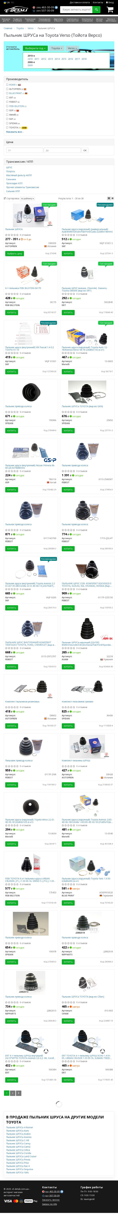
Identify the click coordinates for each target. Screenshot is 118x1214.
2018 (84, 58)
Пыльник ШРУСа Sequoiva (19, 1170)
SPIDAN (13, 123)
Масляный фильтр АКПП (19, 175)
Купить (68, 253)
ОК (85, 150)
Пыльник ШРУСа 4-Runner (19, 1128)
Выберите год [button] (35, 48)
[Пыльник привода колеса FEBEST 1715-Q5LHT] (87, 510)
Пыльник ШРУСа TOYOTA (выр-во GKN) (82, 406)
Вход (110, 2)
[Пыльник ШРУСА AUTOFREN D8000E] (31, 215)
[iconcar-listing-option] (112, 198)
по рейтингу (27, 198)
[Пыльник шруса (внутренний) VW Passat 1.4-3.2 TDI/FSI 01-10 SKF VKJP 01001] (30, 333)
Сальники (11, 179)
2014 (57, 58)
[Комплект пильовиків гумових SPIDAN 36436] (87, 688)
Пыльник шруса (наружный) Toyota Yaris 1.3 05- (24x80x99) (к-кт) (86, 880)
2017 (77, 58)
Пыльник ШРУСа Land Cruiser (21, 1157)
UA (7, 2)
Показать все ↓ (15, 131)
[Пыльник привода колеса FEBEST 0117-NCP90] (31, 510)
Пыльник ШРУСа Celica (18, 1151)
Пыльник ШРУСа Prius (17, 1163)
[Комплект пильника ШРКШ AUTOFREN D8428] (87, 747)
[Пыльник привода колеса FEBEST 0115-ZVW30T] (87, 451)
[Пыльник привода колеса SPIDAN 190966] (31, 392)
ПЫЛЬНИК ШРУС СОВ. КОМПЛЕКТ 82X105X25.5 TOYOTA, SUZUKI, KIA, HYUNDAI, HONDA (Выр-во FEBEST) (86, 585)
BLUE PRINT (18, 93)
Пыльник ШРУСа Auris (17, 1131)
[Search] (96, 9)
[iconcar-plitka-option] (109, 198)
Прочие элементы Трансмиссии (22, 187)
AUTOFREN (16, 88)
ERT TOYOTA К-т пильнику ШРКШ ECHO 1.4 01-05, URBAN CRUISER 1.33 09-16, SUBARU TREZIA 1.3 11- (86, 1058)
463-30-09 (44, 7)
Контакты (98, 2)
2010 (30, 58)
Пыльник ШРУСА (14, 229)
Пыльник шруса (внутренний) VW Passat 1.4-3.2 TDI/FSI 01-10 (29, 348)
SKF (11, 118)
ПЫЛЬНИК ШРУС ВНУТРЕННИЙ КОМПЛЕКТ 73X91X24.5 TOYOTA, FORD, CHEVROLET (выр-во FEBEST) (30, 644)
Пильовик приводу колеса (19, 761)
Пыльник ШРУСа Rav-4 (18, 1167)
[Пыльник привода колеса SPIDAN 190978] (31, 924)
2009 (30, 65)
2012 (43, 58)
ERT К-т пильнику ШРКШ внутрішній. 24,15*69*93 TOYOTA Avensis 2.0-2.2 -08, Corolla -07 (30, 1058)
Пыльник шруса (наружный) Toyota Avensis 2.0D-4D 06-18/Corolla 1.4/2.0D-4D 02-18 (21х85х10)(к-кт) (87, 821)
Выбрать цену (14, 253)
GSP (12, 110)
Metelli (12, 114)
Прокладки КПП (14, 183)
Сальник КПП (13, 191)
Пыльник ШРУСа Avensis (18, 1138)
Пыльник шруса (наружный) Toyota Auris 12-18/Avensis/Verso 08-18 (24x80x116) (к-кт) (84, 348)
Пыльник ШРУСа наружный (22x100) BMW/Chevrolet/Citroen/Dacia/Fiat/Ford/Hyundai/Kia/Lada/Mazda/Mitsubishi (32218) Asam (87, 644)
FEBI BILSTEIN (17, 106)
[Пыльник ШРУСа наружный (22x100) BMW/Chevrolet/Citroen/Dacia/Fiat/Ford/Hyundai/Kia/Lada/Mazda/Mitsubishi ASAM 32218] (87, 628)
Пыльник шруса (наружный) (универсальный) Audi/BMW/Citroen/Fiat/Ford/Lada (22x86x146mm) (87, 230)
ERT (11, 97)
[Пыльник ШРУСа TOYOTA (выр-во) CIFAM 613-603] (87, 983)
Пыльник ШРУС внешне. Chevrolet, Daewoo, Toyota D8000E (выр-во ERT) (84, 289)
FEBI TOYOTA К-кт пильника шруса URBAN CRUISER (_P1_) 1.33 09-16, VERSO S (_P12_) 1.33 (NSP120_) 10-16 (29, 880)
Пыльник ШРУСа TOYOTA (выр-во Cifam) (83, 998)
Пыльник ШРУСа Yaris (17, 1173)
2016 (70, 58)
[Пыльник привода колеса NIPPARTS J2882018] (87, 924)
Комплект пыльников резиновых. (22, 702)
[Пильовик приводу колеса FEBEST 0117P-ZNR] (31, 747)
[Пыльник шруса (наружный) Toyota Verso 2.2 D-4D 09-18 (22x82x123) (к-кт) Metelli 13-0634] (30, 806)
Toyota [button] (56, 48)
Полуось (10, 171)
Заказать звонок (51, 1200)
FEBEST (13, 101)
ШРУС (9, 167)
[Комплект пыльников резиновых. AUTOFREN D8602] (31, 688)
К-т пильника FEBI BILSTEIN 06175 (23, 288)
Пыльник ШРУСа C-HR (17, 1141)
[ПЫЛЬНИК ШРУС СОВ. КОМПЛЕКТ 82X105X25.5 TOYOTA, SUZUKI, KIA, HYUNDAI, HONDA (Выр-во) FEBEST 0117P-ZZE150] (87, 569)
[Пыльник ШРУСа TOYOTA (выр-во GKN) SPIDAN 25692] (87, 392)
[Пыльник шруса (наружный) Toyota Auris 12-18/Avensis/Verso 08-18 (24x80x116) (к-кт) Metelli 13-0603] (87, 333)
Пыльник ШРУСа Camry (18, 1144)
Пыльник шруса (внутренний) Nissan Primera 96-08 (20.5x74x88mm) (30, 466)
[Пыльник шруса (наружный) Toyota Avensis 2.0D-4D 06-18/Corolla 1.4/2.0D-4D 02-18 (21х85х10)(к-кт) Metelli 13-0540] (87, 806)
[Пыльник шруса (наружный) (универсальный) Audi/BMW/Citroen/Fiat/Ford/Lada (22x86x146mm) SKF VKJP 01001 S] (87, 215)
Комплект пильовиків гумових (77, 702)
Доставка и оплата (80, 2)
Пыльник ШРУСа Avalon (18, 1134)
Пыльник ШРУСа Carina (18, 1147)
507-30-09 (43, 10)
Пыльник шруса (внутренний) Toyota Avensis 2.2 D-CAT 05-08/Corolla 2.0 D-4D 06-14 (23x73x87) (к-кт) (30, 585)
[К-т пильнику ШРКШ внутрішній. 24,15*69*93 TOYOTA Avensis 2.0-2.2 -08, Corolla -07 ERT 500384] (31, 1042)
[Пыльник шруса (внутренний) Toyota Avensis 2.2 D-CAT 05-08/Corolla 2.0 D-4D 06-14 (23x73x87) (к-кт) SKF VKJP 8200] (31, 569)
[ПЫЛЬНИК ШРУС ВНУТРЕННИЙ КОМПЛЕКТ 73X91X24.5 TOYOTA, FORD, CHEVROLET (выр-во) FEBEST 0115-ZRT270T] (31, 628)
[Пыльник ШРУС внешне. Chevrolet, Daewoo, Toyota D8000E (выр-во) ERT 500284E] (87, 274)
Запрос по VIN (49, 1205)
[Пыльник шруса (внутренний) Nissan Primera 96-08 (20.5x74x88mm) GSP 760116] (30, 451)
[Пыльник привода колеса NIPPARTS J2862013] (30, 983)
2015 (63, 58)
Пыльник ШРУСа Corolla (18, 1154)
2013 (50, 58)
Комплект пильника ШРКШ (76, 761)
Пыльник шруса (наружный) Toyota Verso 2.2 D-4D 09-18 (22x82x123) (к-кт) (30, 821)
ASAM (15, 84)
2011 (36, 58)
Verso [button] (72, 48)
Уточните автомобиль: (13, 47)
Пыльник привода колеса (18, 406)
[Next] (18, 1094)
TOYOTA (17, 127)
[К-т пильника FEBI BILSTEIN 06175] (30, 274)
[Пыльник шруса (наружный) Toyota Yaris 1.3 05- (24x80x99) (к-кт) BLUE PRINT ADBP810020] (87, 865)
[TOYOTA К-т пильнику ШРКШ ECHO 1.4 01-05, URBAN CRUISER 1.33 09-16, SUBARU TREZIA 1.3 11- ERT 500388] (87, 1042)
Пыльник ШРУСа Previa (18, 1160)
